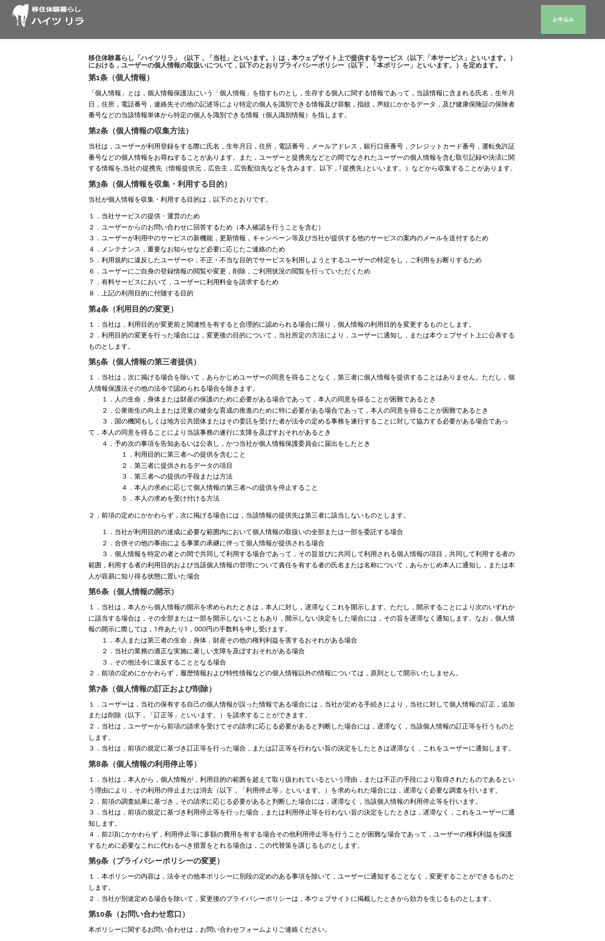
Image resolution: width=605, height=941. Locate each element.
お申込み (563, 19)
